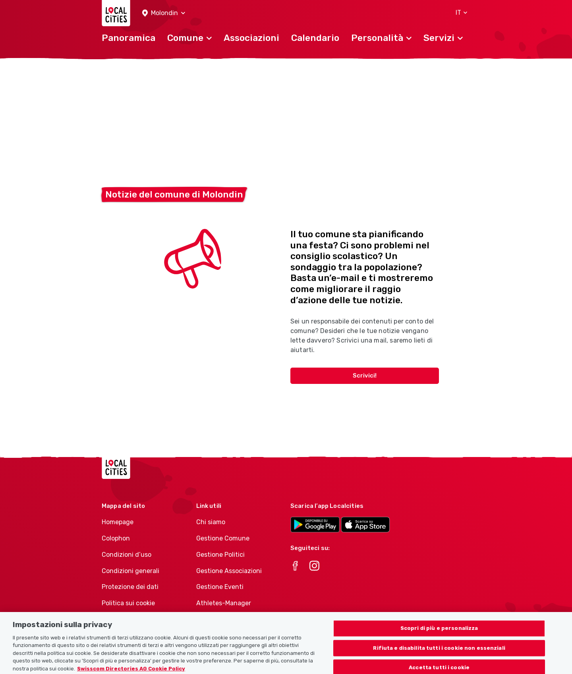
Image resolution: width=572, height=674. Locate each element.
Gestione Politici (220, 554)
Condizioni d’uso (126, 554)
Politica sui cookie (128, 603)
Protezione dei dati (130, 587)
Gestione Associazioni (229, 571)
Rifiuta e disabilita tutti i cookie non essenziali (439, 653)
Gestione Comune (222, 538)
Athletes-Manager (223, 603)
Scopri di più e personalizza (439, 633)
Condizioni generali (130, 571)
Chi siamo (210, 522)
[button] (163, 13)
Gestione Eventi (219, 587)
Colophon (116, 538)
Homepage (117, 522)
